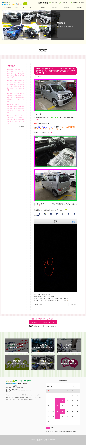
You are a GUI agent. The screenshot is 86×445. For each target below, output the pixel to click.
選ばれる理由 (7, 7)
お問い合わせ (55, 2)
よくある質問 (78, 7)
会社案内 (75, 2)
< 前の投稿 (38, 304)
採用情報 (81, 2)
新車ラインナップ (19, 7)
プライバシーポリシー (11, 399)
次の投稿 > (72, 304)
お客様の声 (55, 7)
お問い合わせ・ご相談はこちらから (43, 322)
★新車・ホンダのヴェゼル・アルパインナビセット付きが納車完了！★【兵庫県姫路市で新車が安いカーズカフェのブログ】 (15, 119)
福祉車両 (43, 7)
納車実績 (66, 7)
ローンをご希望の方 (65, 2)
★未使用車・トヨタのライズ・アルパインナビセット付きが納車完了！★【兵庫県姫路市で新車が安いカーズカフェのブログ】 (15, 73)
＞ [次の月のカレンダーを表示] (76, 386)
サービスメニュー (31, 7)
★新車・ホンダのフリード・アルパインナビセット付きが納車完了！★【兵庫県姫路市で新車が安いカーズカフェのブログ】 (15, 97)
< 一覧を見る (22, 126)
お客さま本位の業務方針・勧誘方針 (25, 399)
